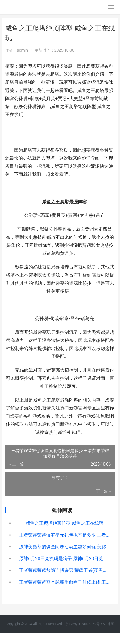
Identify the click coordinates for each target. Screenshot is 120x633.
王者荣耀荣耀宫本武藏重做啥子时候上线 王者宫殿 (64, 582)
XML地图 (107, 624)
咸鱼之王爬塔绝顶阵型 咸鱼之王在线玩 (64, 523)
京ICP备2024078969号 (82, 624)
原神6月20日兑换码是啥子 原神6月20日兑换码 (64, 558)
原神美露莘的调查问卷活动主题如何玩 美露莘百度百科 (64, 546)
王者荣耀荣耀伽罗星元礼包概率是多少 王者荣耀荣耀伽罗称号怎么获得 (64, 535)
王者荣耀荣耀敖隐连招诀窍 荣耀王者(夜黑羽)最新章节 (64, 570)
